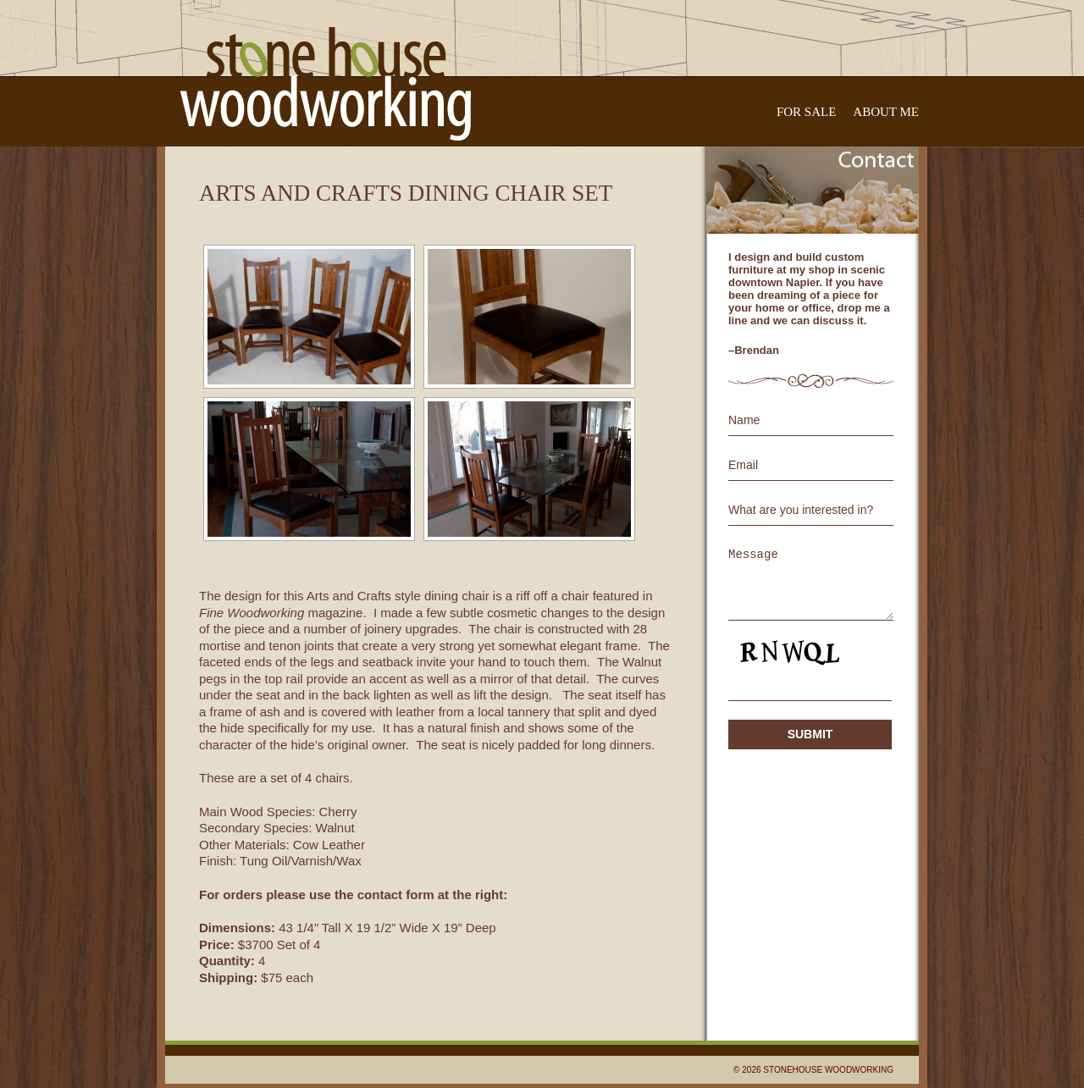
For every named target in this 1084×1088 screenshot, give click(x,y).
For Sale (806, 112)
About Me (886, 112)
